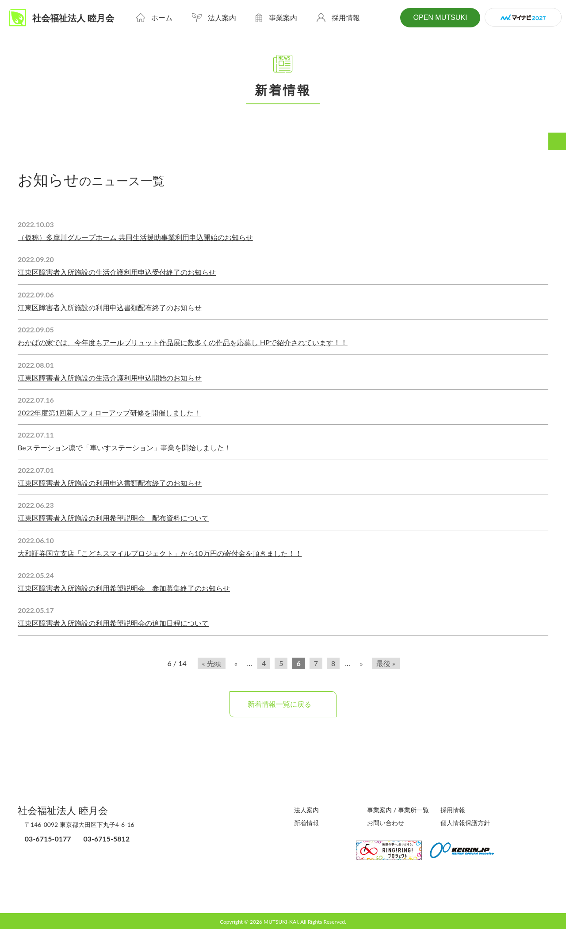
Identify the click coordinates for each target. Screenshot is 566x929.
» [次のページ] (361, 663)
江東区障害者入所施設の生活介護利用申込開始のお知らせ (110, 377)
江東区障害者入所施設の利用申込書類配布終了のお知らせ (110, 307)
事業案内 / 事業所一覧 (398, 809)
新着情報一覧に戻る (283, 704)
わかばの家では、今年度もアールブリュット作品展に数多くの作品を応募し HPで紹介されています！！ (183, 342)
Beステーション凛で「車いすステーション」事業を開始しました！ (124, 447)
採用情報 (452, 809)
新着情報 (306, 822)
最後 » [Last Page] (385, 663)
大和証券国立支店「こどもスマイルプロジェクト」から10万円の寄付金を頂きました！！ (160, 553)
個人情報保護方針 (465, 822)
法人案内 (306, 809)
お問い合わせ (385, 822)
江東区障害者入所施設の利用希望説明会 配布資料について (113, 518)
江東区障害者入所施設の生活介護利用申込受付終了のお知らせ (117, 272)
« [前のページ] (235, 663)
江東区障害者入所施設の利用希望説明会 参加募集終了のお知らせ (124, 588)
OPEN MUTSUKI (439, 17)
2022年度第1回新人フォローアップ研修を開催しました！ (109, 412)
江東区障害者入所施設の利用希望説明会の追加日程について (113, 623)
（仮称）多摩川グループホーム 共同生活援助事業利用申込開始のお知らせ (135, 237)
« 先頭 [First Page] (211, 663)
